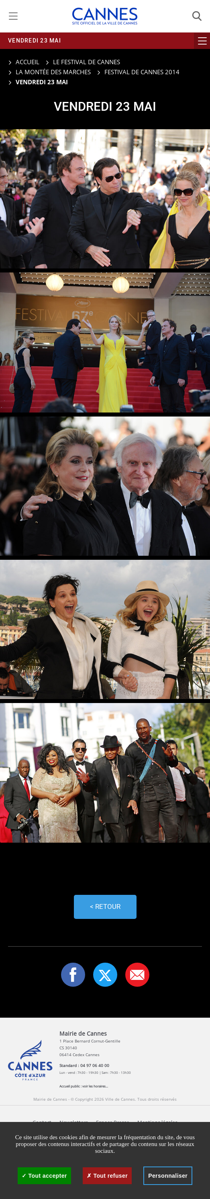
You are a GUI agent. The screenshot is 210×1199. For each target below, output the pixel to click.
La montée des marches (53, 72)
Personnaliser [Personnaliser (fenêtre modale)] (168, 1176)
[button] (137, 974)
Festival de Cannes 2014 (141, 72)
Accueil (23, 62)
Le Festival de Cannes (86, 62)
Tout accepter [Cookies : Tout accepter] (44, 1176)
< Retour (105, 907)
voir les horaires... (95, 1086)
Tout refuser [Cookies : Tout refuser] (107, 1176)
